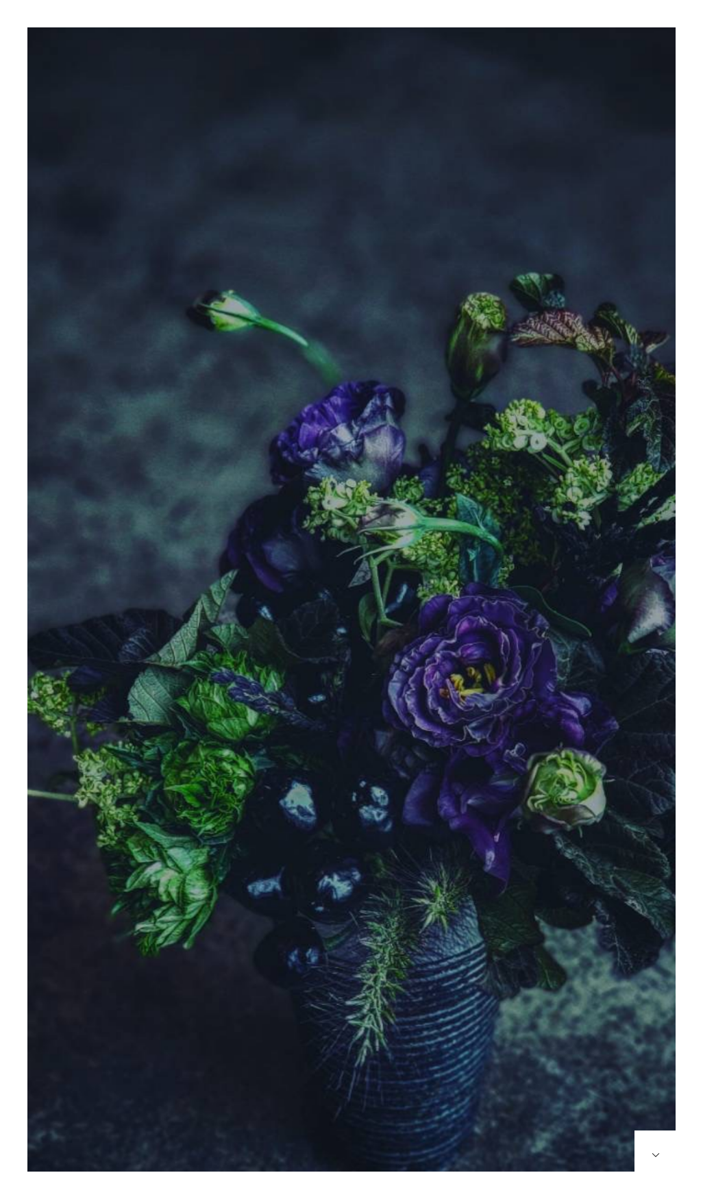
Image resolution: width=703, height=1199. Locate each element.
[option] (351, 613)
